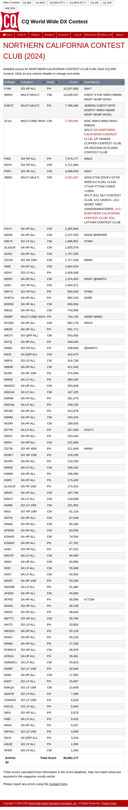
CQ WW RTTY (57, 2)
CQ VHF (107, 2)
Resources (91, 35)
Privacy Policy (109, 803)
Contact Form (58, 784)
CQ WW (26, 2)
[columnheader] (11, 82)
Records (63, 35)
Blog (119, 35)
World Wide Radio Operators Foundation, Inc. (53, 803)
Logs (77, 35)
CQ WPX (40, 2)
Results (49, 35)
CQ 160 (94, 2)
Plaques (36, 35)
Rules (21, 35)
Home (7, 35)
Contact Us (105, 35)
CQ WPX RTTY (77, 2)
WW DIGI (10, 8)
